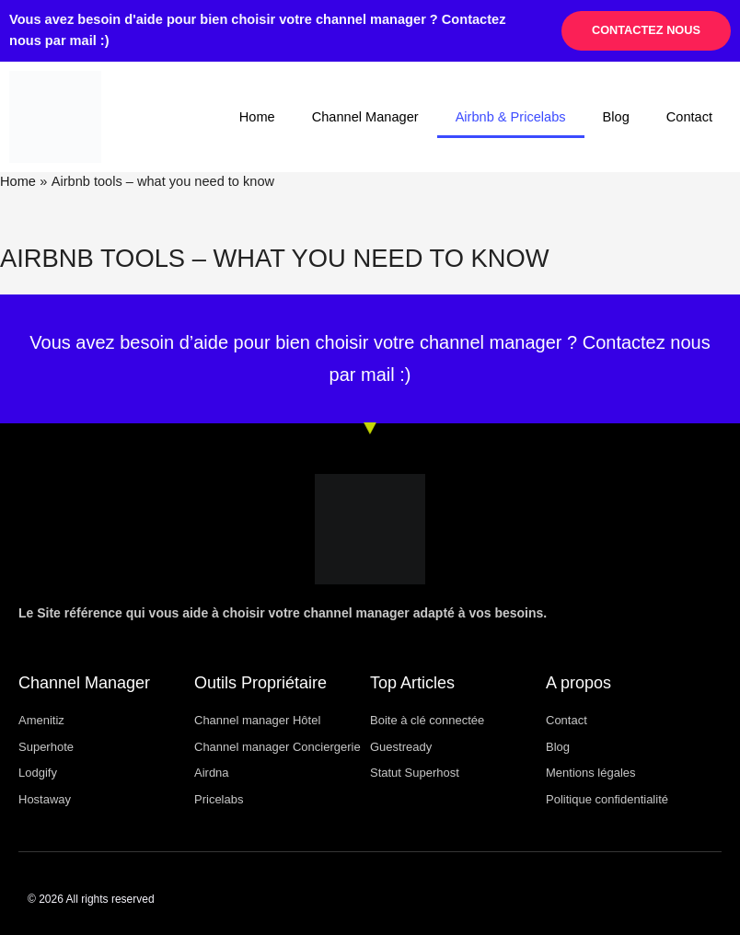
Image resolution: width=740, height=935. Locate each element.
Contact (689, 117)
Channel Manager (365, 117)
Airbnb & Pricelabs (511, 117)
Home (257, 117)
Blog (616, 117)
